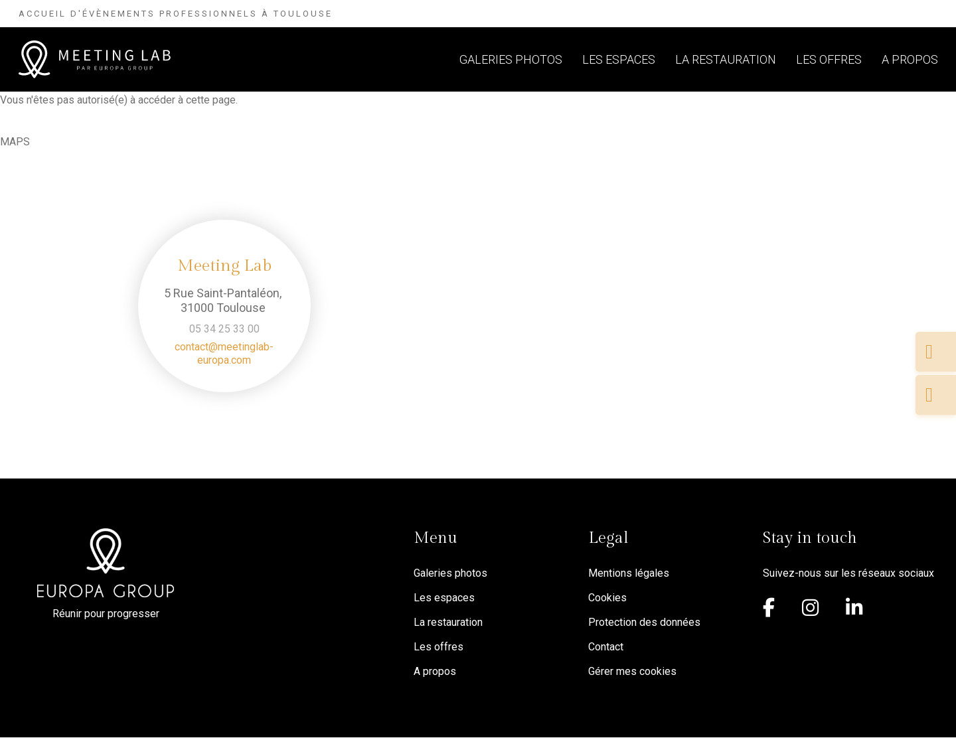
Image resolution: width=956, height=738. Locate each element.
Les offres (829, 59)
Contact (605, 646)
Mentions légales (628, 573)
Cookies (607, 597)
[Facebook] (772, 611)
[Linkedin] (858, 611)
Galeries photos (510, 59)
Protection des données (644, 622)
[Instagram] (814, 611)
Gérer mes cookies (632, 671)
